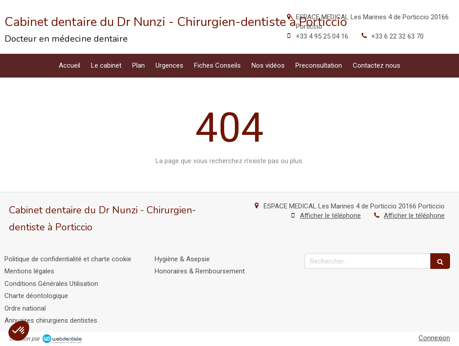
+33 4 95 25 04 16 (322, 36)
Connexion (434, 338)
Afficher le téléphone (330, 216)
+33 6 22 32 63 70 (397, 36)
